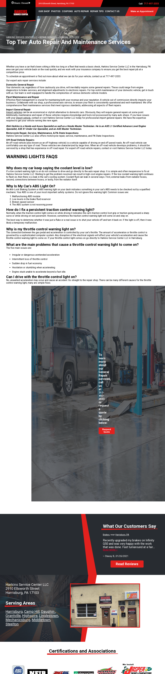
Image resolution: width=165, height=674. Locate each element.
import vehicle (23, 117)
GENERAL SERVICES (69, 37)
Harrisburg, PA (122, 534)
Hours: (20, 3)
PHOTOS (55, 11)
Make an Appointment (142, 11)
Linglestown (48, 616)
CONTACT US (112, 11)
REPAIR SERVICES (48, 37)
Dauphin (48, 612)
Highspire (30, 616)
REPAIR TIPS (97, 11)
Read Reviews (127, 564)
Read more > (110, 550)
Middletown (41, 620)
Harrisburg (14, 612)
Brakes (106, 534)
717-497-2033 (151, 3)
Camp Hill (32, 612)
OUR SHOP (44, 11)
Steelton (12, 624)
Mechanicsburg (18, 620)
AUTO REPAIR (81, 11)
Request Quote (106, 430)
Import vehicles (14, 112)
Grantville (13, 616)
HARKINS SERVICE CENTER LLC (21, 37)
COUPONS (67, 11)
